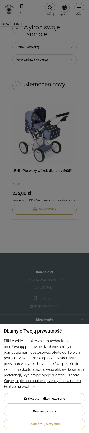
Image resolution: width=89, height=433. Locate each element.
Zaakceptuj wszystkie (44, 424)
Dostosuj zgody (44, 411)
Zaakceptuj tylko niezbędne (44, 398)
